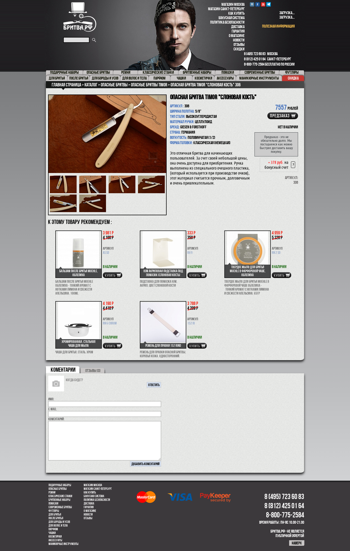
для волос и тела (58, 525)
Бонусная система (232, 17)
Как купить (236, 13)
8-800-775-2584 (254, 64)
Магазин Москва (233, 4)
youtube (263, 4)
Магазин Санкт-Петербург (226, 9)
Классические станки (60, 496)
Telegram (268, 4)
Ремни (52, 492)
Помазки (53, 503)
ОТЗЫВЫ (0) (92, 370)
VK (252, 4)
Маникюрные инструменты (63, 544)
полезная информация (278, 26)
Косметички (55, 536)
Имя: (51, 399)
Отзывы (239, 44)
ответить (154, 385)
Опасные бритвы (58, 489)
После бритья (56, 518)
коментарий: (56, 419)
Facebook (257, 4)
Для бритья (55, 514)
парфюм (53, 529)
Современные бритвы (60, 507)
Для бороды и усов (59, 522)
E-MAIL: (52, 409)
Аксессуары (55, 540)
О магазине (237, 35)
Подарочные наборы (60, 485)
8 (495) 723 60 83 (255, 53)
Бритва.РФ (79, 17)
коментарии (63, 369)
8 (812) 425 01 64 (255, 59)
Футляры (54, 511)
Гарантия (238, 31)
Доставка (238, 26)
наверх (297, 543)
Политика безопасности (227, 22)
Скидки (239, 49)
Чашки (52, 533)
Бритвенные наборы (59, 500)
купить (110, 275)
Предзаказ (280, 115)
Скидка (293, 78)
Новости (239, 40)
